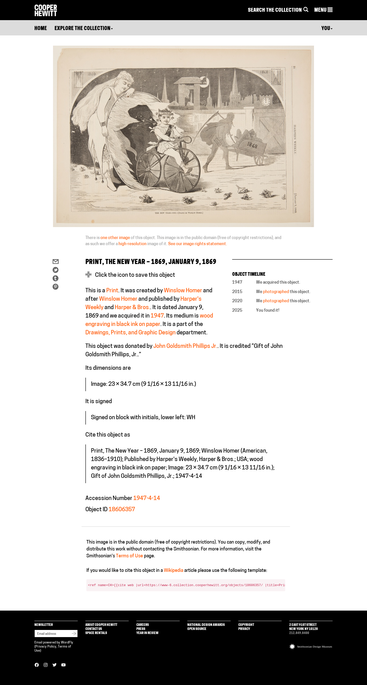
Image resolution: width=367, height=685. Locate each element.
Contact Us (93, 629)
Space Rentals (96, 633)
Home (40, 28)
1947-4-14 (146, 499)
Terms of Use (129, 556)
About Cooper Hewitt (101, 625)
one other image (115, 238)
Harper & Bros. (132, 308)
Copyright (246, 625)
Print (112, 291)
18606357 (122, 510)
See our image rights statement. (197, 244)
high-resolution (133, 244)
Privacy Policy (45, 646)
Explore (84, 28)
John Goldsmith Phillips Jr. (185, 346)
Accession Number (108, 499)
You (327, 28)
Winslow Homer (183, 291)
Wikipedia (173, 570)
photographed (276, 292)
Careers (142, 625)
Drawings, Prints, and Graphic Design (130, 333)
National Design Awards (206, 625)
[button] (323, 10)
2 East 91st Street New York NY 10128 (303, 627)
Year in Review (147, 633)
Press (140, 629)
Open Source (196, 629)
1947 (157, 316)
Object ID (96, 510)
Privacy (244, 629)
